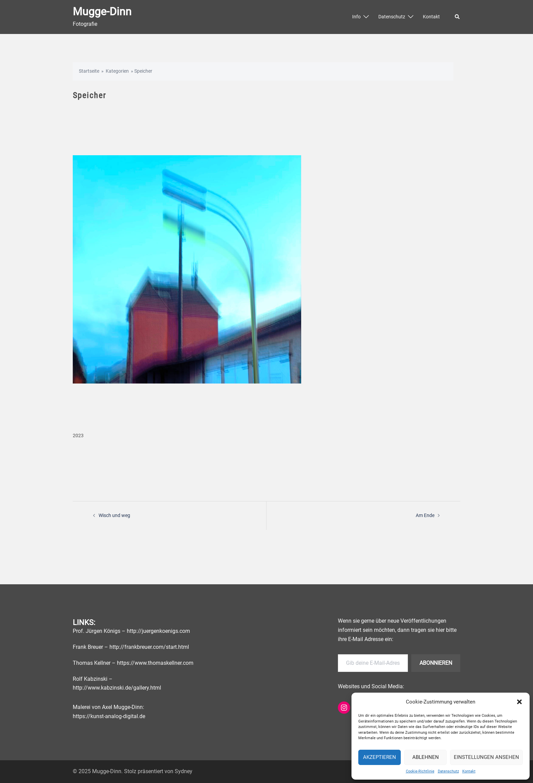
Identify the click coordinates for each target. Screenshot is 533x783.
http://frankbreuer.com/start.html (149, 646)
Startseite (89, 71)
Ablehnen (425, 757)
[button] (519, 701)
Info (356, 16)
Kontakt (469, 771)
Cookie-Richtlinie (420, 771)
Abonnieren (435, 662)
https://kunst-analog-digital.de (109, 716)
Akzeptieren (379, 757)
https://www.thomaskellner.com (155, 662)
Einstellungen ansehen (486, 757)
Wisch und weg (114, 515)
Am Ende (425, 515)
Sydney (183, 771)
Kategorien (117, 71)
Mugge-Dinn (102, 11)
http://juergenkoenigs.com (158, 631)
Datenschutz (448, 771)
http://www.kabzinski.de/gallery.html (117, 687)
